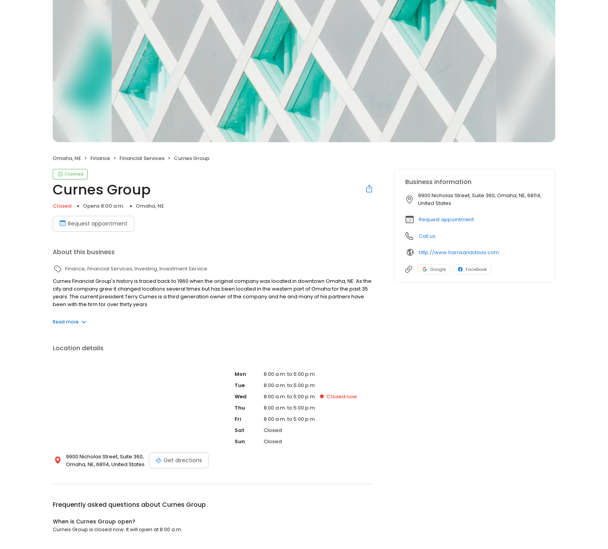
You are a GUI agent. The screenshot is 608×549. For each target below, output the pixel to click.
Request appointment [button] (446, 219)
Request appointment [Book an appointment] (93, 223)
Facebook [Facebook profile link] (472, 269)
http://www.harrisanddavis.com (459, 252)
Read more (69, 321)
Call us (427, 236)
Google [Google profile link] (434, 269)
